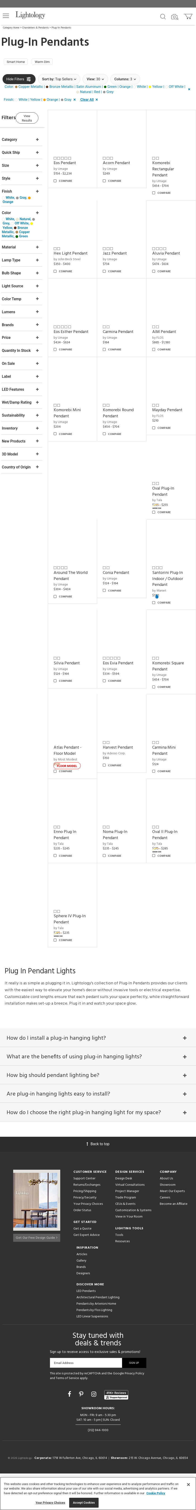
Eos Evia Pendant (127, 706)
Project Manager (127, 1227)
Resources (122, 1278)
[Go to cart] (189, 15)
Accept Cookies (84, 1502)
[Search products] (163, 16)
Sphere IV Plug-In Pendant (83, 949)
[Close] (188, 1484)
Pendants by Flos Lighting (94, 1346)
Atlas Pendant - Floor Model (81, 789)
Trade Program (125, 1234)
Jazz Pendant (124, 246)
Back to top (98, 1180)
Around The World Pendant (81, 623)
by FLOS (162, 399)
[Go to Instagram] (94, 1430)
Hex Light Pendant (76, 249)
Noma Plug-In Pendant (124, 869)
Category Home (11, 28)
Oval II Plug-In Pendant (169, 869)
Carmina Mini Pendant (168, 789)
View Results (41, 118)
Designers (83, 1310)
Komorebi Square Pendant (172, 709)
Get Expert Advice (86, 1271)
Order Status (82, 1247)
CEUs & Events (125, 1240)
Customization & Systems (133, 1247)
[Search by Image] (175, 17)
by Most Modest (79, 798)
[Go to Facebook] (70, 1430)
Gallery (81, 1297)
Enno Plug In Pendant (78, 869)
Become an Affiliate (174, 1240)
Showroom (168, 1221)
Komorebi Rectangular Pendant (167, 166)
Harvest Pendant (127, 786)
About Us (166, 1215)
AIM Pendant (168, 393)
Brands (81, 1303)
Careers (165, 1234)
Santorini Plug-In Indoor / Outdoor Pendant (172, 626)
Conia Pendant (125, 620)
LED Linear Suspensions (92, 1353)
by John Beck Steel (80, 257)
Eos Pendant (78, 160)
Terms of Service (67, 1414)
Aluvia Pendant (170, 246)
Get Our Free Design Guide (36, 1272)
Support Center (84, 1215)
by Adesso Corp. (123, 792)
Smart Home (18, 62)
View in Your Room (129, 1253)
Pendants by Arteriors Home (96, 1340)
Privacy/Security (84, 1234)
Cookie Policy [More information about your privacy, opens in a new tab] (155, 1493)
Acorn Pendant (125, 160)
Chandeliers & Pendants (35, 28)
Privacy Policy (134, 1410)
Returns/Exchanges (86, 1221)
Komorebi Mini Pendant (80, 470)
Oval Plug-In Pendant (168, 544)
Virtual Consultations (129, 1221)
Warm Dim (48, 62)
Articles (81, 1291)
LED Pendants (86, 1327)
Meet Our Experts (172, 1227)
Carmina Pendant (172, 319)
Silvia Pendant (80, 706)
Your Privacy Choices (88, 1241)
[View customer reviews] (116, 1431)
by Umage (74, 166)
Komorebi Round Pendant (127, 470)
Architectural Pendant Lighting (98, 1334)
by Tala (162, 553)
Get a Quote (82, 1265)
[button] (5, 15)
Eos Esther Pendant (121, 322)
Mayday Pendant (172, 467)
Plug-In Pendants (61, 28)
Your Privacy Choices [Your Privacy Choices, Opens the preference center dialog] (50, 1502)
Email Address (64, 1399)
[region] (98, 1493)
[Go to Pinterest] (82, 1430)
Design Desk (123, 1215)
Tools (119, 1271)
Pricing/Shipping (84, 1227)
